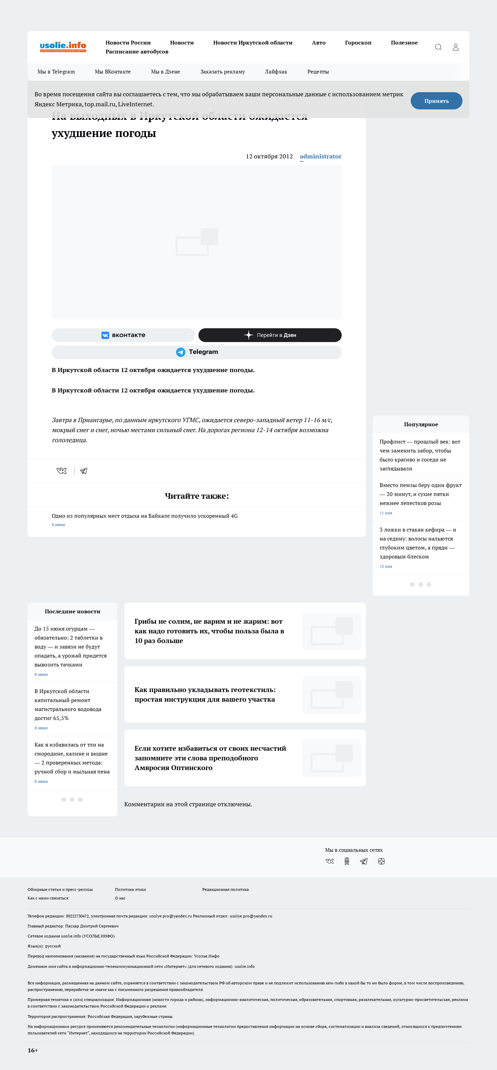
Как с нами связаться (48, 898)
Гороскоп (358, 42)
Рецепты (318, 71)
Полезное (404, 42)
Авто (319, 42)
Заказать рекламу (223, 71)
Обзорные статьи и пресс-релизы (60, 889)
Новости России (128, 42)
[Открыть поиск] (438, 47)
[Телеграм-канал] (197, 352)
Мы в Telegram (56, 71)
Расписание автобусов (137, 51)
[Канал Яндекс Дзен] (270, 335)
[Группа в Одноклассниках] (346, 861)
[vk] (62, 471)
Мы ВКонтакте (113, 71)
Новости (182, 42)
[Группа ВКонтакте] (123, 335)
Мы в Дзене (166, 71)
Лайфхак (276, 71)
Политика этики (130, 889)
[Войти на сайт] (455, 47)
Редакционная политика (225, 889)
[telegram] (86, 471)
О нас (120, 898)
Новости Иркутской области (253, 42)
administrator (321, 156)
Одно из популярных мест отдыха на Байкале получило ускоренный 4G (197, 520)
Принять (437, 100)
